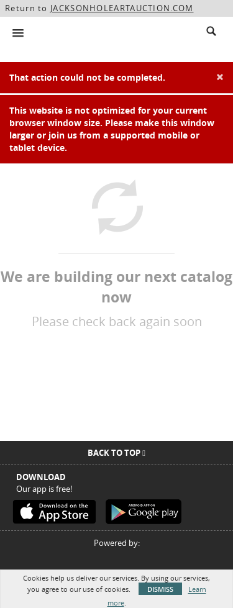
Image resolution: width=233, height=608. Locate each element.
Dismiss (160, 589)
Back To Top (116, 452)
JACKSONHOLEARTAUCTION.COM (122, 8)
